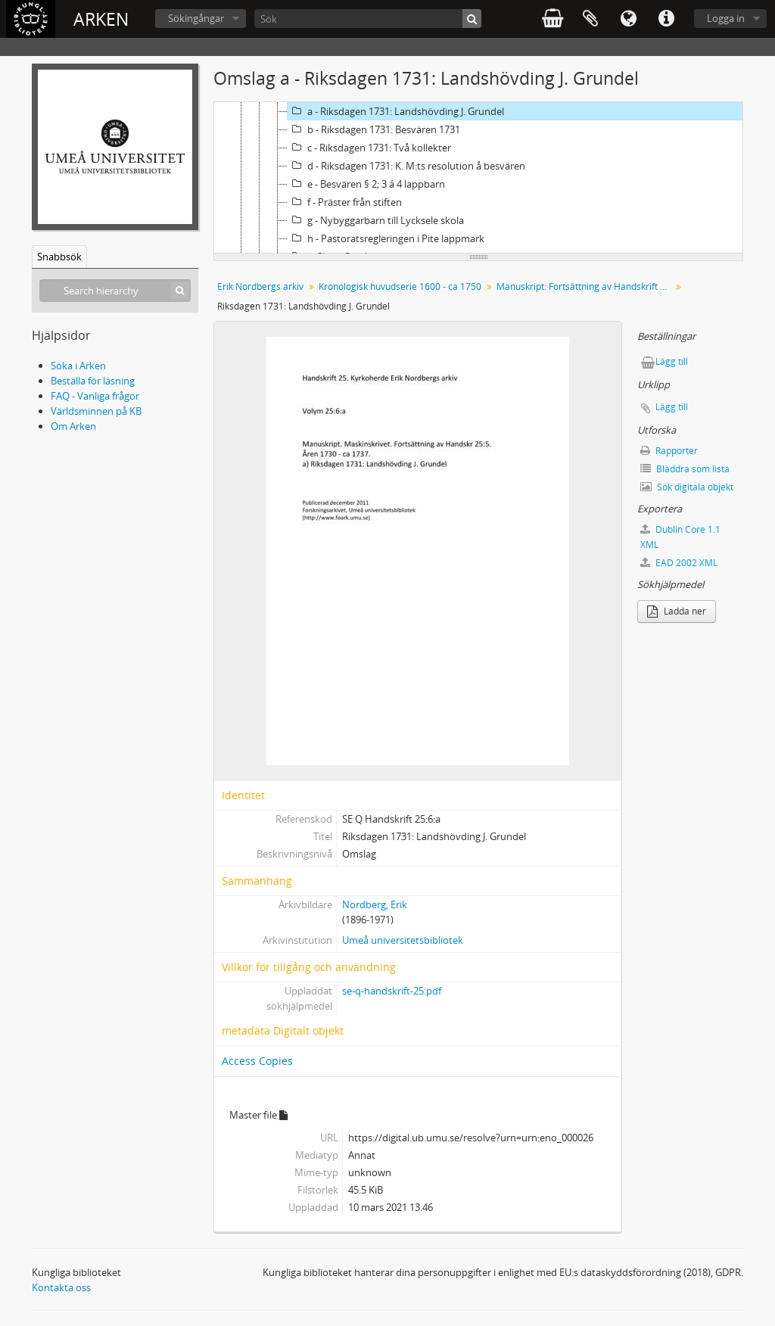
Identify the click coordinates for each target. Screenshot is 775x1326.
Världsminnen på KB (96, 411)
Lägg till (671, 361)
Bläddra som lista (685, 468)
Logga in (726, 18)
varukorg (552, 19)
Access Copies (257, 1061)
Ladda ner (676, 611)
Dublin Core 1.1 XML (680, 537)
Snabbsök (59, 256)
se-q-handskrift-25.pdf (391, 991)
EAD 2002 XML (678, 562)
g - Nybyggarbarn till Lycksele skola (376, 220)
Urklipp (590, 19)
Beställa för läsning (93, 381)
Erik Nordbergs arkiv (260, 286)
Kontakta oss (61, 1287)
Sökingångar (196, 18)
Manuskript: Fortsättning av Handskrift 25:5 (585, 286)
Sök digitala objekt (686, 487)
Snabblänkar (666, 19)
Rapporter (669, 450)
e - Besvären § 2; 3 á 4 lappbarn (366, 184)
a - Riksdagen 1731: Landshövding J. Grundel (396, 111)
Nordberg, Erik (374, 904)
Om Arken (73, 426)
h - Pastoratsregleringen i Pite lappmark (386, 238)
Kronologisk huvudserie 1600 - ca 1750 (400, 286)
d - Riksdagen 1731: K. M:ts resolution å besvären (406, 166)
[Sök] (367, 18)
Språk (628, 19)
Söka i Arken (78, 365)
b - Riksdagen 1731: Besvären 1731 (374, 129)
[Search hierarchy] (115, 290)
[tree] (478, 178)
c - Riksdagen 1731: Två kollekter (369, 148)
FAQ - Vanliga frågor (95, 396)
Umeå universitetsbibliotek (402, 940)
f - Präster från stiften (345, 202)
